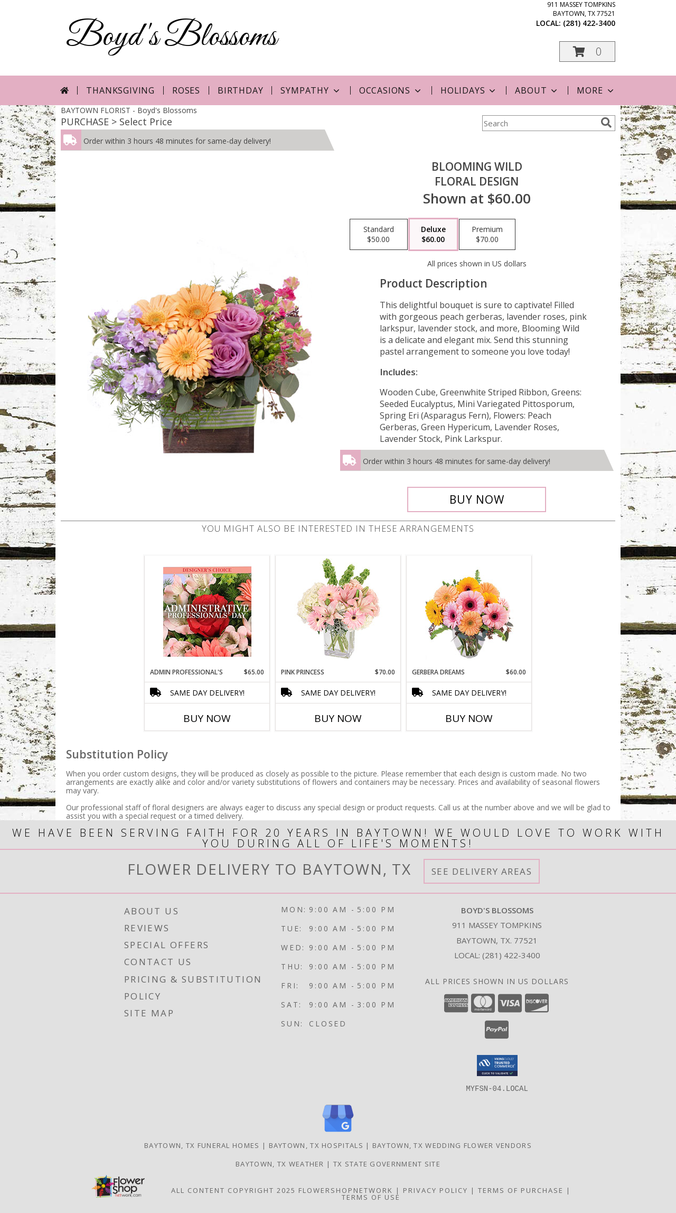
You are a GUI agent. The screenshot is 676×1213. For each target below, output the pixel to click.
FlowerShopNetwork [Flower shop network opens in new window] (345, 1190)
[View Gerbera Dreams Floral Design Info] (469, 611)
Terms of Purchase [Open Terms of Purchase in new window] (521, 1190)
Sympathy (310, 90)
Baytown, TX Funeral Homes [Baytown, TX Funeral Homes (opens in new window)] (202, 1145)
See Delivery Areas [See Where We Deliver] (481, 871)
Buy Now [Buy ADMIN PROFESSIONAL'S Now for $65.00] (207, 718)
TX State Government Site (386, 1163)
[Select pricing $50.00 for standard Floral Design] (378, 234)
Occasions (391, 90)
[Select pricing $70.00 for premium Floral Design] (487, 234)
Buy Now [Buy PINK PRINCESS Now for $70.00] (338, 718)
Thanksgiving (120, 90)
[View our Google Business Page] (338, 1132)
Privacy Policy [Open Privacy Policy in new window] (435, 1190)
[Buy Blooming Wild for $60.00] (476, 499)
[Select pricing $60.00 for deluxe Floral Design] (433, 234)
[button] (587, 51)
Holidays (468, 90)
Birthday (240, 90)
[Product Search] (539, 123)
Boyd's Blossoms (171, 37)
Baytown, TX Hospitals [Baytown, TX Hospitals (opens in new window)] (316, 1145)
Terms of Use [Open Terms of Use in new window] (371, 1196)
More (596, 90)
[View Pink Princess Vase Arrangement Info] (338, 611)
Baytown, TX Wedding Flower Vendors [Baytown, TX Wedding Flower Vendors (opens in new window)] (452, 1145)
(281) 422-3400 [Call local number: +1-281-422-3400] (589, 23)
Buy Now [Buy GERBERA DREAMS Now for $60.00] (469, 718)
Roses (186, 90)
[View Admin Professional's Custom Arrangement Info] (207, 611)
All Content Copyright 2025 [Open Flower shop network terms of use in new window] (233, 1190)
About (537, 90)
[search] (606, 122)
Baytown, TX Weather (280, 1163)
